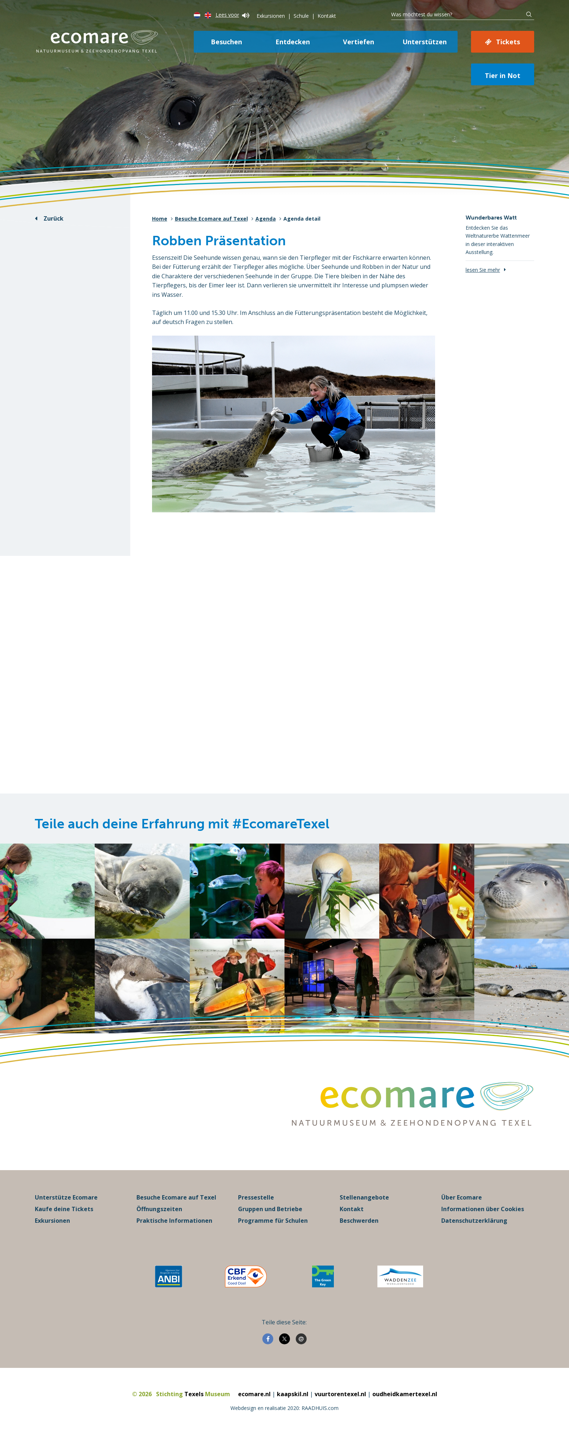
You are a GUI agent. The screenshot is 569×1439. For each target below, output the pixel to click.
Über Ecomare (461, 1197)
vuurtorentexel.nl (340, 1394)
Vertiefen (358, 41)
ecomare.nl (254, 1394)
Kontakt (327, 15)
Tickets (508, 41)
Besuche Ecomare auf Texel (211, 218)
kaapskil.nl (292, 1394)
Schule (301, 15)
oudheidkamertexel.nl (404, 1394)
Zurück (54, 218)
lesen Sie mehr (483, 269)
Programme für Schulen (273, 1221)
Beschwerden (359, 1221)
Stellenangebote (364, 1197)
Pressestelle (256, 1197)
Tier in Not (502, 75)
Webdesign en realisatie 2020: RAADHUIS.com (284, 1408)
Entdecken (292, 41)
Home (159, 218)
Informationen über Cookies (482, 1209)
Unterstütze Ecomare (66, 1197)
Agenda (265, 218)
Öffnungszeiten (159, 1209)
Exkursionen (271, 15)
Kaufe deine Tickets (64, 1209)
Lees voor (232, 14)
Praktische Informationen (174, 1221)
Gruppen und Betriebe (270, 1209)
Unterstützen (424, 41)
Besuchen (226, 41)
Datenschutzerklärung (474, 1221)
